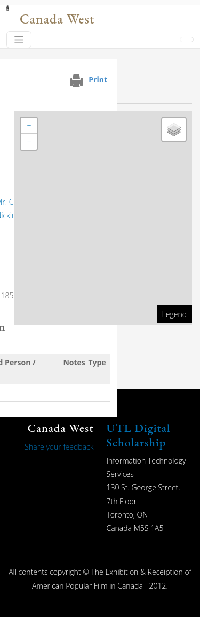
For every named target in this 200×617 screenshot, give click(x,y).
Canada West (57, 19)
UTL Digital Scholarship (139, 435)
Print (98, 79)
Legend (174, 314)
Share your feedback (59, 447)
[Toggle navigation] (18, 39)
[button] (29, 126)
